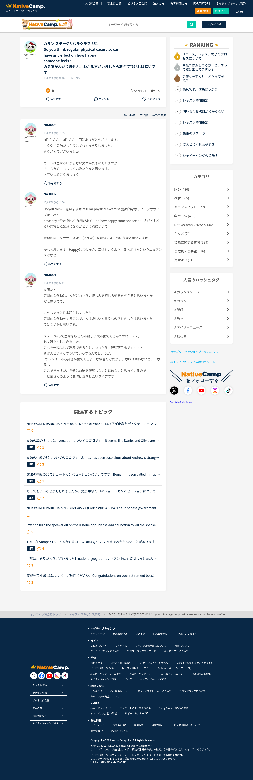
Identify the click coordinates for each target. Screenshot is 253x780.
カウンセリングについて (192, 691)
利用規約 (139, 725)
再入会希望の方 (161, 633)
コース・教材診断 (120, 662)
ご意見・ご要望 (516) (189, 251)
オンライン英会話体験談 (103, 713)
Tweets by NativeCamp (181, 402)
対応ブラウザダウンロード (141, 651)
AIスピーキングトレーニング (105, 673)
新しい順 (130, 115)
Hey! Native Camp (201, 673)
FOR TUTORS (201, 3)
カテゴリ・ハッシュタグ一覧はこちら (194, 352)
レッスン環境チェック (135, 668)
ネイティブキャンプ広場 (103, 679)
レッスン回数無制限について (151, 645)
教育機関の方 (178, 3)
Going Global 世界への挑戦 (173, 708)
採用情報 (96, 730)
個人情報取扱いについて (187, 725)
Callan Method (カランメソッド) (194, 662)
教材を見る (96, 662)
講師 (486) (181, 189)
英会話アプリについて (176, 651)
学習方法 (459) (184, 215)
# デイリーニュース (188, 327)
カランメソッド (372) (189, 206)
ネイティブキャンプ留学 (231, 3)
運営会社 (119, 725)
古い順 (144, 115)
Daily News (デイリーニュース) (174, 668)
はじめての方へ (98, 645)
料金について (182, 645)
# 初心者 (180, 336)
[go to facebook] (41, 675)
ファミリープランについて (104, 651)
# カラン (180, 300)
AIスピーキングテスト (141, 673)
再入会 (239, 11)
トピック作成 (214, 24)
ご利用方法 (121, 645)
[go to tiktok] (64, 675)
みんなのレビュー (120, 691)
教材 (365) (181, 198)
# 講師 (178, 309)
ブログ (128, 679)
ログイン (220, 11)
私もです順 (159, 115)
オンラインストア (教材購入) (153, 662)
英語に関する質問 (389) (191, 242)
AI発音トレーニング (172, 673)
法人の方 (158, 3)
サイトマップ (97, 725)
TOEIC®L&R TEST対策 (102, 668)
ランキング (96, 691)
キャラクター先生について (104, 696)
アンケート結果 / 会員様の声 (135, 708)
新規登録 (202, 11)
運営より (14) (184, 259)
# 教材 (178, 318)
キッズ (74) (182, 233)
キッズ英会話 (90, 3)
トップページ (97, 633)
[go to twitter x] (33, 675)
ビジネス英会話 (137, 3)
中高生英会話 (112, 3)
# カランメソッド (186, 292)
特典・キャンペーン (101, 708)
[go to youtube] (49, 675)
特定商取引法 (159, 725)
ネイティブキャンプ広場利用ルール (192, 362)
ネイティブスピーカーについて (154, 691)
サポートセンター (136, 713)
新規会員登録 (120, 633)
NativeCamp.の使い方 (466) (194, 224)
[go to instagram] (57, 675)
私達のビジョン (119, 730)
